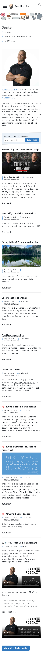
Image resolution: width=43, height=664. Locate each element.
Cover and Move (11, 369)
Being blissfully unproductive (20, 242)
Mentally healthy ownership (19, 213)
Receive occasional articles (16, 136)
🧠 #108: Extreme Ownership (19, 406)
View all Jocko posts (15, 648)
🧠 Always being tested (16, 513)
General (25, 546)
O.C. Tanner (26, 192)
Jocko (5, 553)
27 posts (8, 32)
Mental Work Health (11, 412)
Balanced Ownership (11, 179)
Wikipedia (7, 98)
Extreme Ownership (12, 189)
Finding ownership (13, 335)
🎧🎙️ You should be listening (19, 542)
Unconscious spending (14, 297)
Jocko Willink (9, 89)
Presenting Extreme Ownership (20, 149)
